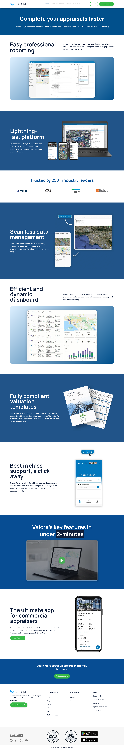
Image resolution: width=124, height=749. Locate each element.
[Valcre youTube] (27, 740)
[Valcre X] (22, 740)
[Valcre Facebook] (17, 740)
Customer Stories (58, 4)
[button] (62, 559)
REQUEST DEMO (106, 4)
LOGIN (94, 4)
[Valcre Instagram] (12, 740)
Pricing (68, 4)
